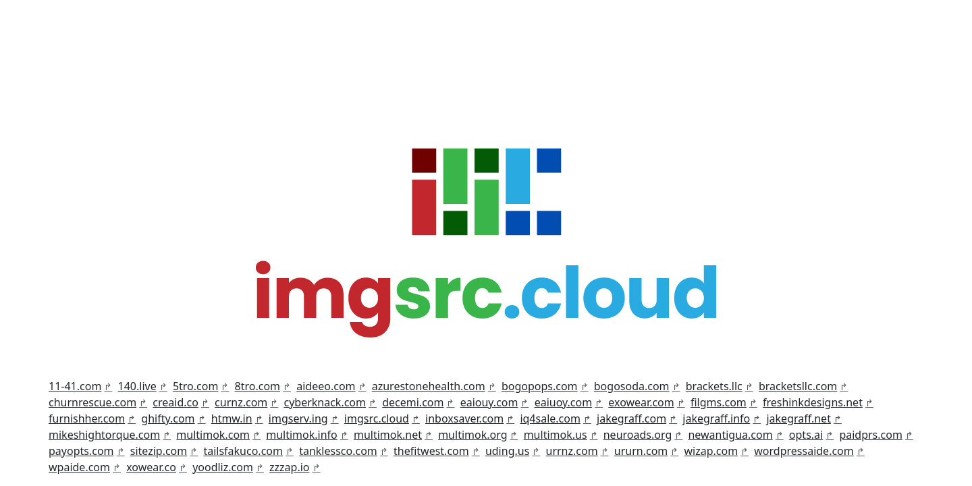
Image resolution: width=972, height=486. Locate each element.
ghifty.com (167, 418)
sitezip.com (159, 450)
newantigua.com (730, 434)
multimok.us (555, 434)
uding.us (507, 450)
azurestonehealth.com (428, 386)
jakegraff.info (716, 418)
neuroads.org (637, 434)
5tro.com (196, 386)
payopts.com (81, 450)
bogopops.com (540, 386)
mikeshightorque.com (104, 434)
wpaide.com (79, 467)
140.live (137, 386)
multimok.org (472, 434)
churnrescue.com (92, 402)
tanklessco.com (338, 450)
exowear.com (641, 402)
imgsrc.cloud (376, 418)
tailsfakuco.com (243, 450)
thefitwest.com (431, 450)
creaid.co (175, 402)
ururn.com (641, 450)
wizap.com (711, 450)
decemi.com (412, 402)
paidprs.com (870, 434)
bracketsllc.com (798, 386)
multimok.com (213, 434)
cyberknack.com (325, 402)
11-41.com (75, 386)
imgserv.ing (298, 418)
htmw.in (231, 418)
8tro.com (258, 386)
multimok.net (388, 434)
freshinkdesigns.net (813, 402)
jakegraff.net (798, 418)
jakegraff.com (631, 418)
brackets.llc (714, 386)
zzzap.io (289, 467)
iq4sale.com (550, 418)
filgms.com (719, 402)
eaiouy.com (489, 402)
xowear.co (151, 467)
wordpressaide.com (803, 450)
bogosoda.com (632, 386)
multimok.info (302, 434)
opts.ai (806, 434)
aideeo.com (325, 386)
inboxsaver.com (464, 418)
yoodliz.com (222, 467)
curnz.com (241, 402)
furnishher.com (87, 418)
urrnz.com (572, 450)
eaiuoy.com (564, 402)
